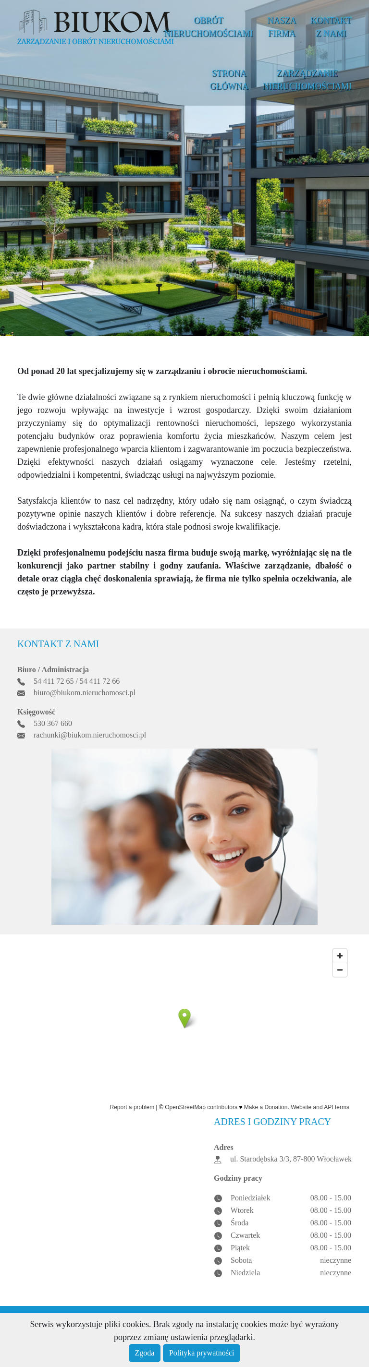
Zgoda (145, 1353)
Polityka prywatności (201, 1353)
